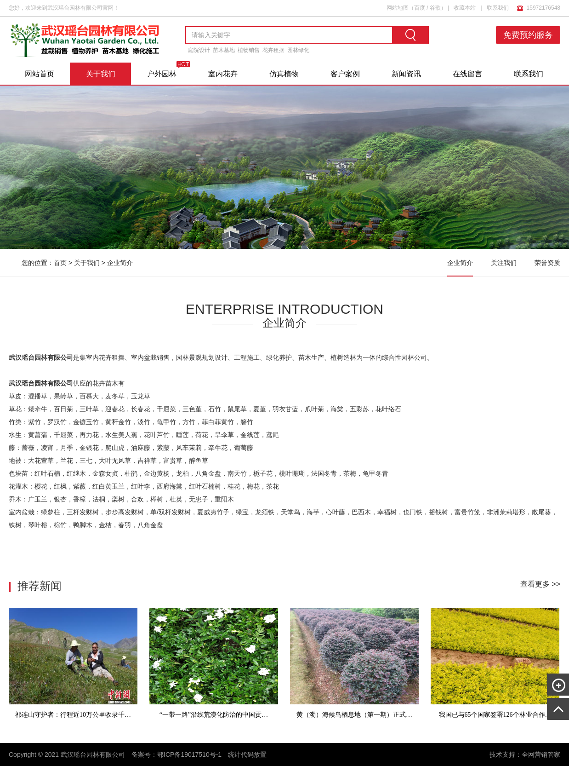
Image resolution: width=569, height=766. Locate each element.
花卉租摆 (273, 50)
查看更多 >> (540, 584)
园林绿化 (298, 50)
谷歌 (435, 8)
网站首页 (39, 74)
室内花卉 (223, 74)
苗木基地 (224, 50)
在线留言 (467, 74)
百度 (419, 8)
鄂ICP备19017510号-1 (189, 754)
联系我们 (498, 8)
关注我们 (504, 262)
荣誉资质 (547, 262)
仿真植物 (284, 74)
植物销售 (249, 50)
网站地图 (398, 8)
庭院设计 (199, 50)
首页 (60, 262)
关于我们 (100, 74)
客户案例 (345, 74)
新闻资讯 (406, 74)
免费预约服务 (528, 35)
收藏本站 (465, 8)
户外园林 (161, 74)
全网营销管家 (541, 754)
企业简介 (120, 262)
